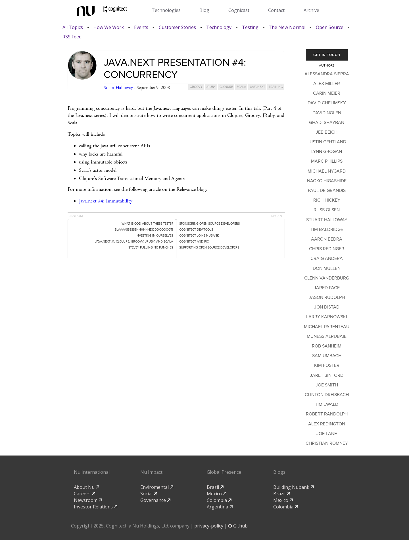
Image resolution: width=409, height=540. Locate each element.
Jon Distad (326, 307)
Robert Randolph (327, 414)
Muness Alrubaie (327, 336)
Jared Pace (327, 288)
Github (238, 526)
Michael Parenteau (326, 327)
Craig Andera (326, 258)
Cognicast (238, 10)
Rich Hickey (326, 200)
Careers (84, 494)
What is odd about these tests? (147, 223)
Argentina (220, 507)
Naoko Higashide (327, 181)
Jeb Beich (326, 132)
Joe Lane (326, 433)
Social (148, 494)
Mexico (216, 494)
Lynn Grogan (326, 151)
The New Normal (287, 27)
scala (241, 87)
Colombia (219, 500)
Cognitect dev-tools (196, 229)
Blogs (279, 472)
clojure (226, 87)
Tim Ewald (326, 404)
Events (141, 27)
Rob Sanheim (326, 346)
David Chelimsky (327, 103)
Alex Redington (326, 424)
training (276, 87)
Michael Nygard (327, 171)
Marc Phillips (327, 161)
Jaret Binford (326, 375)
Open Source (329, 27)
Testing (250, 27)
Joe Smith (327, 385)
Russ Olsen (327, 210)
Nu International (92, 472)
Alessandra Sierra (326, 74)
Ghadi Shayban (326, 122)
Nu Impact (151, 472)
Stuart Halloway (118, 88)
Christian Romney (327, 443)
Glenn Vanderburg (326, 278)
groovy (196, 87)
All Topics (72, 27)
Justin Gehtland (326, 142)
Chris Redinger (326, 249)
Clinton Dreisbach (327, 395)
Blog (204, 10)
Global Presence (224, 472)
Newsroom (88, 500)
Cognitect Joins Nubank (199, 235)
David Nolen (326, 113)
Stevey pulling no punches (150, 247)
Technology (218, 27)
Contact (276, 10)
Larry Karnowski (326, 317)
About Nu (86, 487)
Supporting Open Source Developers (209, 247)
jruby (211, 87)
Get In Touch (326, 55)
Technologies (166, 10)
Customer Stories (177, 27)
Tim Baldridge (326, 229)
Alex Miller (326, 83)
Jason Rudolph (327, 297)
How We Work (108, 27)
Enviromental (156, 487)
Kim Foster (326, 365)
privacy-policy (208, 526)
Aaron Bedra (326, 239)
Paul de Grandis (327, 190)
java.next (257, 87)
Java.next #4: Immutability (105, 201)
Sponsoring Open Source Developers (209, 223)
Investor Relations (95, 507)
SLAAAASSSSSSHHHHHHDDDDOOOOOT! (144, 229)
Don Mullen (327, 268)
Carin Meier (326, 93)
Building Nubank (293, 487)
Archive (311, 10)
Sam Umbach (326, 356)
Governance (155, 500)
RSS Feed (72, 37)
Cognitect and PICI (194, 241)
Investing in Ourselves (154, 235)
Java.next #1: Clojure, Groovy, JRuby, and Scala (134, 241)
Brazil (215, 487)
